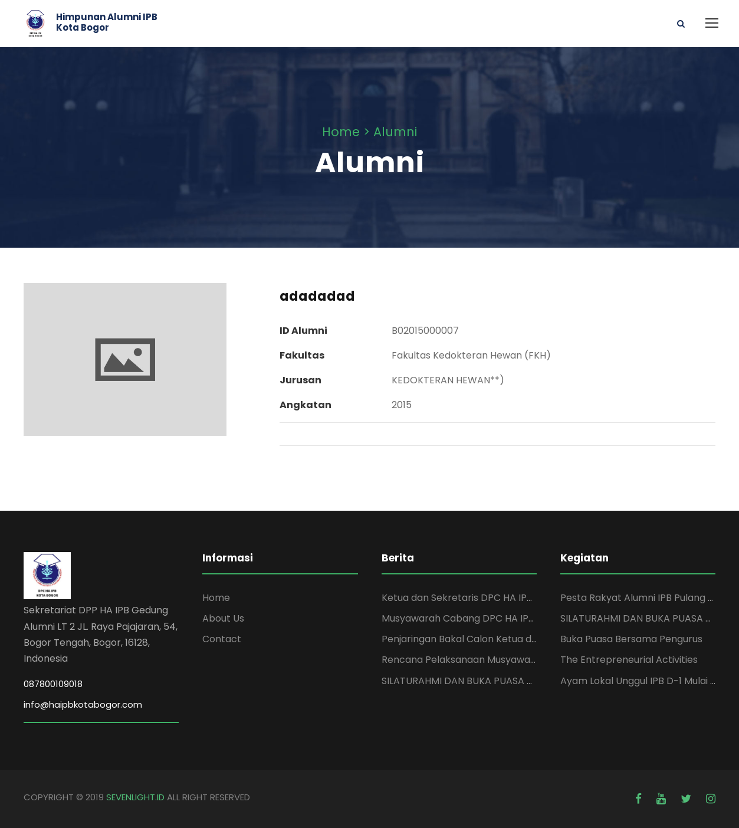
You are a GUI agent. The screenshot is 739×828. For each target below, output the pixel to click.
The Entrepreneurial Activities (629, 659)
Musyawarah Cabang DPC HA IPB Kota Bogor (485, 618)
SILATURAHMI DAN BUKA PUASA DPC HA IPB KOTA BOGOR (513, 681)
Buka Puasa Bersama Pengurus (631, 639)
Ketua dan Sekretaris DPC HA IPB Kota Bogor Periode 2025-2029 (529, 597)
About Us (223, 618)
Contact (221, 639)
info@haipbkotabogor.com (83, 704)
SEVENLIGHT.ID (135, 797)
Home (216, 597)
